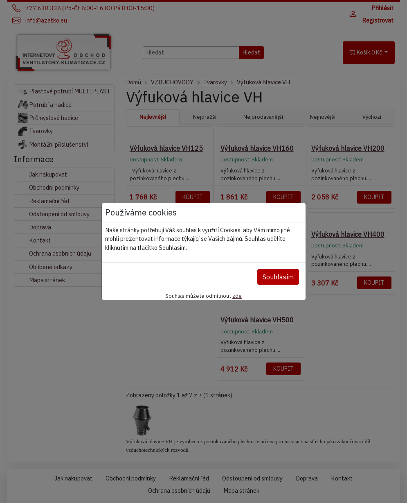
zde (237, 295)
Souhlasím (278, 277)
